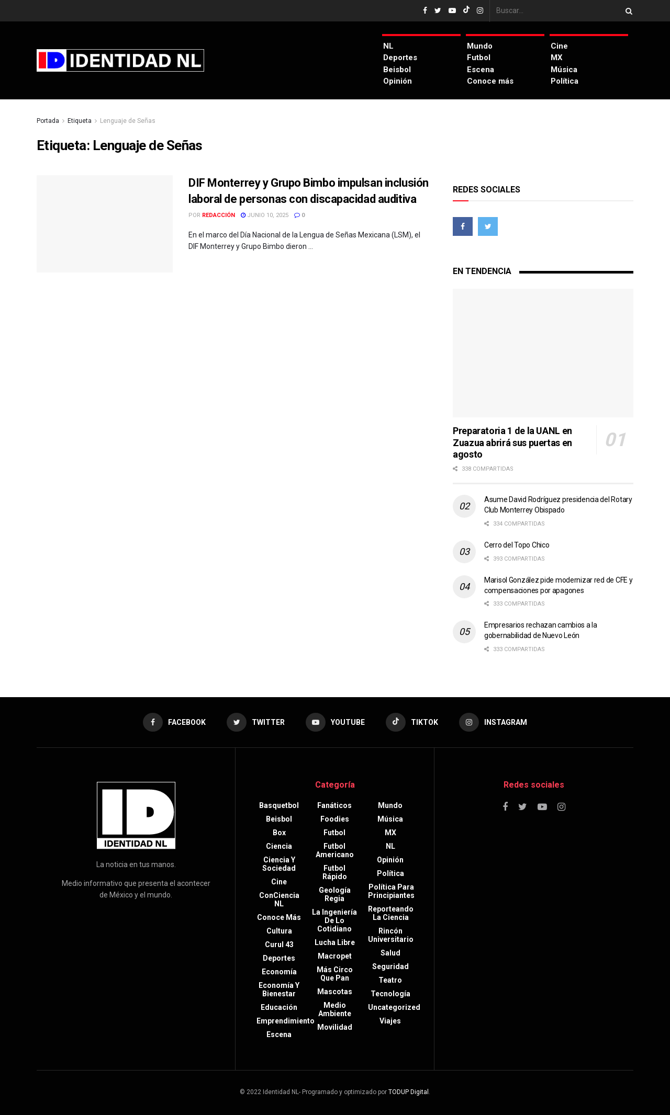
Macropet (335, 956)
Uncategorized (394, 1007)
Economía (279, 972)
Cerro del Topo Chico (516, 545)
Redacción (218, 215)
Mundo (480, 46)
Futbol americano (335, 850)
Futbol (478, 57)
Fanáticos (334, 805)
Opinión (397, 81)
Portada (48, 120)
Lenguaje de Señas (127, 120)
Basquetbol (279, 805)
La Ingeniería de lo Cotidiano (334, 920)
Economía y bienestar (279, 989)
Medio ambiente (334, 1009)
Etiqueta (80, 120)
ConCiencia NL (279, 899)
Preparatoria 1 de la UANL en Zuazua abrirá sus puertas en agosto (512, 442)
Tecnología (390, 993)
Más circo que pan (335, 973)
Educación (279, 1007)
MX (557, 57)
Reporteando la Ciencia (391, 913)
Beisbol (397, 69)
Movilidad (334, 1027)
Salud (390, 953)
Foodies (334, 819)
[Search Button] (627, 10)
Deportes (400, 57)
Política (564, 81)
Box (279, 832)
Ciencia (279, 846)
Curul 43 (279, 944)
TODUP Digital (408, 1092)
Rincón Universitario (391, 935)
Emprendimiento (285, 1021)
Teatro (390, 980)
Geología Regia (335, 894)
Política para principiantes (391, 891)
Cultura (279, 931)
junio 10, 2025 (264, 215)
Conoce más (490, 81)
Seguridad (390, 966)
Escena (480, 69)
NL (388, 46)
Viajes (390, 1021)
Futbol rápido (334, 872)
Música (564, 69)
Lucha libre (335, 942)
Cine (559, 46)
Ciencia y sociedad (279, 864)
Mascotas (334, 991)
